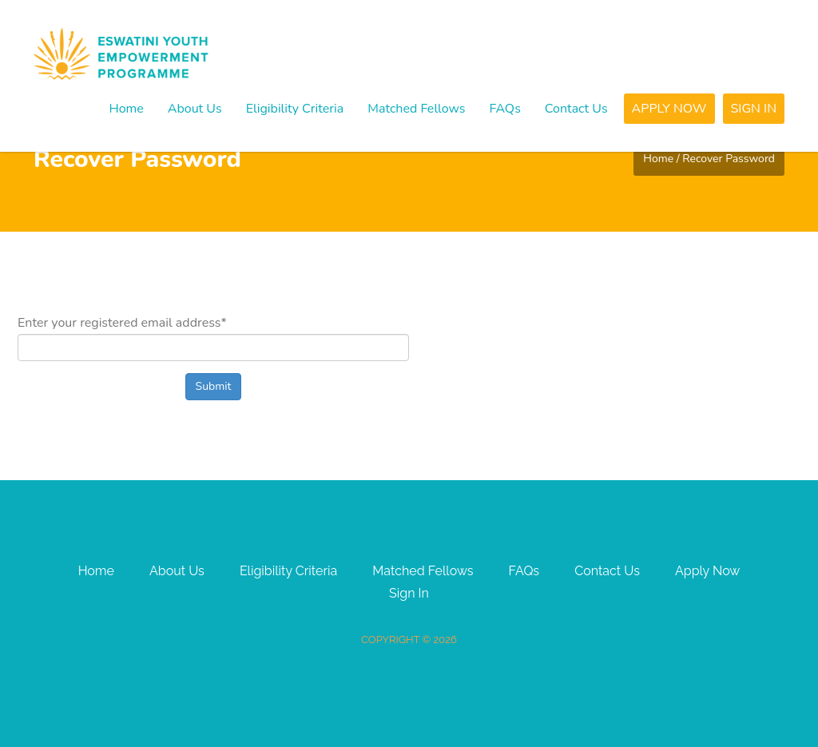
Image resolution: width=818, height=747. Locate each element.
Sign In (754, 108)
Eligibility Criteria (295, 108)
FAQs (505, 108)
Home (126, 108)
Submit (214, 386)
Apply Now (669, 108)
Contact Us (576, 108)
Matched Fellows (416, 108)
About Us (195, 108)
